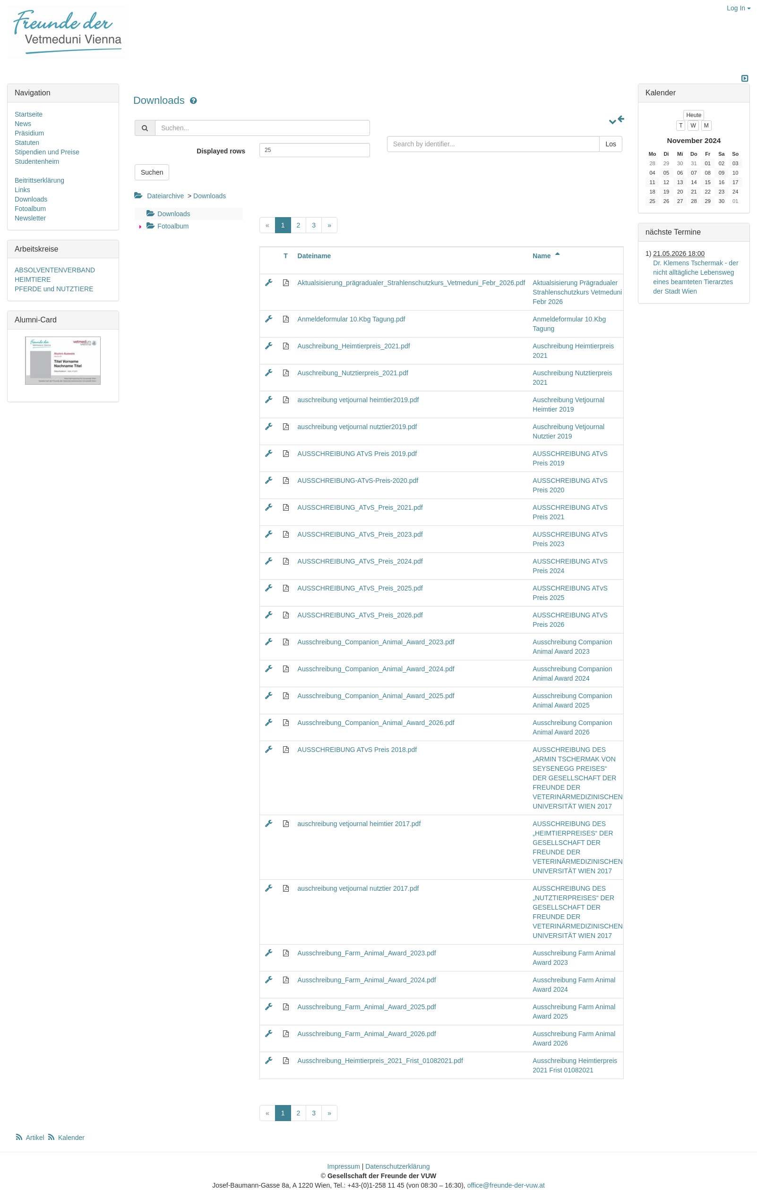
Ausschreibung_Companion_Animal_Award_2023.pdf (376, 642)
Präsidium (29, 133)
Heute (693, 115)
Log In (739, 8)
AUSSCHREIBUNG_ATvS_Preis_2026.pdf (360, 615)
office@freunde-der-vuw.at (506, 1185)
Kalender (65, 1137)
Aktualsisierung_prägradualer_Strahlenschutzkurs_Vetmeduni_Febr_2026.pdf (411, 283)
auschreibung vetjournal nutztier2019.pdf (357, 426)
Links (22, 190)
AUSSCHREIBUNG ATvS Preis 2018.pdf (357, 749)
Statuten (27, 142)
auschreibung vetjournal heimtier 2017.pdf (359, 823)
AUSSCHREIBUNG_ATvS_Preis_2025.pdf (360, 588)
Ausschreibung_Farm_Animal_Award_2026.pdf (367, 1034)
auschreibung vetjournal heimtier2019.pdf (358, 400)
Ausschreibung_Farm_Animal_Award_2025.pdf (367, 1007)
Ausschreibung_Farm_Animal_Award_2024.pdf (367, 980)
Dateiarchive (165, 196)
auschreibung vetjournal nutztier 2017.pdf (358, 888)
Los (610, 144)
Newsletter (30, 218)
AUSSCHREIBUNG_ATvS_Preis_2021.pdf (360, 507)
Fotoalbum (166, 226)
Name (548, 256)
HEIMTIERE (33, 279)
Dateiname (314, 256)
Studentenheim (37, 161)
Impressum (343, 1166)
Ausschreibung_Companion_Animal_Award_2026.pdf (376, 722)
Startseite (29, 114)
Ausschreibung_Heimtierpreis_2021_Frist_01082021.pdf (380, 1060)
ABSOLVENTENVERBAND (55, 270)
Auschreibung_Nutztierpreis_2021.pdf (353, 373)
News (23, 123)
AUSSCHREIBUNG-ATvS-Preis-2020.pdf (358, 480)
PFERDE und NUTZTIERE (54, 289)
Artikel (30, 1137)
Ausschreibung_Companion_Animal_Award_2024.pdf (376, 669)
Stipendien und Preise (47, 152)
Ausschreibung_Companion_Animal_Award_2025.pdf (376, 696)
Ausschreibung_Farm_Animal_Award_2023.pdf (367, 953)
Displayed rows (221, 151)
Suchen (152, 172)
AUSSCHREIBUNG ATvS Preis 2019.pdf (357, 453)
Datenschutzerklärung (397, 1166)
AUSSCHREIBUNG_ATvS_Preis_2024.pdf (360, 561)
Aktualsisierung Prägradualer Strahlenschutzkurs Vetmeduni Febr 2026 (577, 292)
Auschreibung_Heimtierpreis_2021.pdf (354, 346)
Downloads (160, 100)
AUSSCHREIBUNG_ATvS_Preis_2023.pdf (360, 534)
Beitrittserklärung (39, 180)
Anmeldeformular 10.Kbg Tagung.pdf (351, 319)
